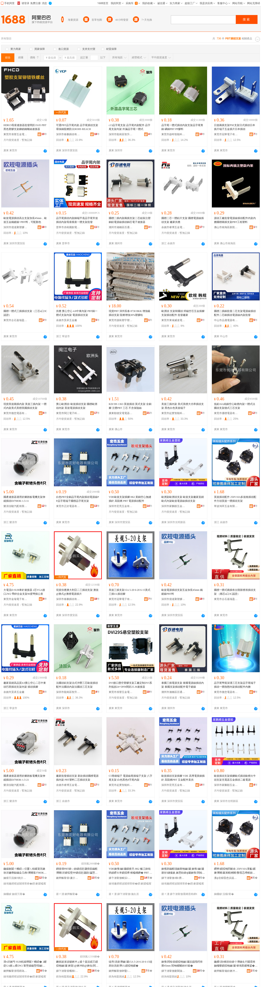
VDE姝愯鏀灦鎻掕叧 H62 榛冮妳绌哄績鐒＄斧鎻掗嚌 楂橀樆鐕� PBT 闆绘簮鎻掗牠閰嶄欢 (130, 871)
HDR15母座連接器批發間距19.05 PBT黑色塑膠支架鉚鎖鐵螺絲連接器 (24, 127)
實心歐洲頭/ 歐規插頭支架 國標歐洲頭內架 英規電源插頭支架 (76, 406)
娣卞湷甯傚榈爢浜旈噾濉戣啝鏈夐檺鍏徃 (173, 877)
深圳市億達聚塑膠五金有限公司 (15, 227)
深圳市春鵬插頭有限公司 (68, 134)
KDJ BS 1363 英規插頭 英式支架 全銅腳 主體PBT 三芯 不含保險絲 (130, 406)
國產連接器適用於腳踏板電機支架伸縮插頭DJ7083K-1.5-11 (24, 498)
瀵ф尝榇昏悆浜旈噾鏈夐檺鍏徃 (226, 877)
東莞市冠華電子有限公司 (226, 134)
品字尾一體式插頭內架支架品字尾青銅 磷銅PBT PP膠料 (182, 127)
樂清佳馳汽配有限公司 (15, 506)
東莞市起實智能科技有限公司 (173, 413)
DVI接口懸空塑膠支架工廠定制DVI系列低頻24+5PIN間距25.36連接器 (130, 684)
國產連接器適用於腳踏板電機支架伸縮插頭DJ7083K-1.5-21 (24, 777)
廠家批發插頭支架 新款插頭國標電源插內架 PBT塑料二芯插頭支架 (77, 777)
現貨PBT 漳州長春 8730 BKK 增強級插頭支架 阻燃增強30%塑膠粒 (129, 313)
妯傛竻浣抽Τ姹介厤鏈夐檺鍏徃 (15, 877)
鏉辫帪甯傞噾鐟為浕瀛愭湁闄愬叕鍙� (15, 970)
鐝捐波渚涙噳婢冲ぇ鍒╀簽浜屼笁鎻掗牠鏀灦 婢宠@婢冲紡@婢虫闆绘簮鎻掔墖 (77, 964)
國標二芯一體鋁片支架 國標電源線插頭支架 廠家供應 (182, 220)
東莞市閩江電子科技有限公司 (68, 413)
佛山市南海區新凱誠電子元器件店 (226, 227)
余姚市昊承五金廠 (66, 320)
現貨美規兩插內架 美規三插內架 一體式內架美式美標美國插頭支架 (25, 406)
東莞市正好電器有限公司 (68, 506)
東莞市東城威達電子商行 (173, 320)
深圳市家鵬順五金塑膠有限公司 (173, 506)
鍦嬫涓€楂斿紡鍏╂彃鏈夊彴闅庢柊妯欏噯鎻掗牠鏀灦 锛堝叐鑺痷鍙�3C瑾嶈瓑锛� (235, 964)
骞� (43, 877)
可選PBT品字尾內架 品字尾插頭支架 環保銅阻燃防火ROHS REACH (77, 127)
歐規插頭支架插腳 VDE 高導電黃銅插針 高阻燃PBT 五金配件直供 (183, 777)
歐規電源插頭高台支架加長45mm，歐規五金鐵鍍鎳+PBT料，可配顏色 (25, 220)
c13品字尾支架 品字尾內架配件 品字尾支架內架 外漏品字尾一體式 (129, 127)
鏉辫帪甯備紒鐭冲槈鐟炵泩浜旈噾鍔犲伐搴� (226, 970)
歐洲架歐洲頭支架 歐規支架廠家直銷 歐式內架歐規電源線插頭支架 (182, 498)
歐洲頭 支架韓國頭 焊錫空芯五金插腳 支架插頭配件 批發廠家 (182, 313)
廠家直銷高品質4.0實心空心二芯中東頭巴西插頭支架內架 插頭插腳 (24, 684)
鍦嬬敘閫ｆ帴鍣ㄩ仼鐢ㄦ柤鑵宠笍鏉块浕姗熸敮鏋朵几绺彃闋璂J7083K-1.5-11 (25, 871)
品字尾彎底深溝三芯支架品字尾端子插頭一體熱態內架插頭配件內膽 (235, 684)
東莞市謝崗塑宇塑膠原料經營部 (121, 320)
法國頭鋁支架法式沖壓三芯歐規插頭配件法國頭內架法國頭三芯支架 (77, 684)
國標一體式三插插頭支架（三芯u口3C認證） (25, 313)
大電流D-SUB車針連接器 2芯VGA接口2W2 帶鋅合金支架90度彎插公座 (24, 591)
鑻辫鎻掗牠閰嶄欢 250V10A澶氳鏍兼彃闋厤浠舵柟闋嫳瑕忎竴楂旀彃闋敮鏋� (235, 871)
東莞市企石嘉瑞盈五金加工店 (15, 320)
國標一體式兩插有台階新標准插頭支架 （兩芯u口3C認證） (235, 591)
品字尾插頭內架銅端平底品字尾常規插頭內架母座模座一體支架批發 (77, 220)
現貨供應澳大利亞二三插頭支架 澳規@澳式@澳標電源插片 (77, 591)
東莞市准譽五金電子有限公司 (15, 134)
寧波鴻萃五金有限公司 (226, 506)
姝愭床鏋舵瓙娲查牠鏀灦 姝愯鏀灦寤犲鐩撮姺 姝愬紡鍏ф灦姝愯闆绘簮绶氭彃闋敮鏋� (183, 871)
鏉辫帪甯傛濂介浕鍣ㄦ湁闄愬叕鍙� (68, 877)
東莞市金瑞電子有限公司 (15, 599)
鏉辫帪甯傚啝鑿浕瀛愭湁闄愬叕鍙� (121, 970)
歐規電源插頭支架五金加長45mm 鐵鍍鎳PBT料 (182, 591)
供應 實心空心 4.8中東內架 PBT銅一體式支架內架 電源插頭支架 (76, 313)
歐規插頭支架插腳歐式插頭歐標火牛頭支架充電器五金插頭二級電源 (235, 777)
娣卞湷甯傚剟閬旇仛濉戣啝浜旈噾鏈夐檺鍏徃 (173, 970)
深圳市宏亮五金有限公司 (121, 506)
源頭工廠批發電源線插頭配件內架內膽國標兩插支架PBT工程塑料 (235, 220)
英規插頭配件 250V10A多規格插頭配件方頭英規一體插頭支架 (235, 498)
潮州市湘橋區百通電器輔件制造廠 (121, 227)
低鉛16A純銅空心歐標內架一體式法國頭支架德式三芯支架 (234, 406)
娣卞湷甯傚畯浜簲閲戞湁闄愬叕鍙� (121, 877)
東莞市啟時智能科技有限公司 (173, 134)
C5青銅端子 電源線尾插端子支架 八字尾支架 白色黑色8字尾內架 (130, 777)
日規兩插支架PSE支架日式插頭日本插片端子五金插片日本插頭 (234, 127)
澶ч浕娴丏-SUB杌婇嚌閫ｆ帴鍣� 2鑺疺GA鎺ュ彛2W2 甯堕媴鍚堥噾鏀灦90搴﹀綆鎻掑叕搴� (25, 964)
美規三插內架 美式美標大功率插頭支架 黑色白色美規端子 (182, 406)
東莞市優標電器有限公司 (226, 413)
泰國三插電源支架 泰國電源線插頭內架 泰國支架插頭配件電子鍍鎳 (182, 684)
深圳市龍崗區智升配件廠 (121, 134)
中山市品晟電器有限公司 (226, 320)
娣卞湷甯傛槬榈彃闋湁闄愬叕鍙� (68, 970)
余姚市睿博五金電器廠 (173, 227)
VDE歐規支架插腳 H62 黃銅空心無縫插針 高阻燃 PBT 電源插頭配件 (130, 498)
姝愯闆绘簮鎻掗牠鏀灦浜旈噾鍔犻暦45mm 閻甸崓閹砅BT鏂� (181, 963)
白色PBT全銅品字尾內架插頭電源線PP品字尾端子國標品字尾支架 (77, 498)
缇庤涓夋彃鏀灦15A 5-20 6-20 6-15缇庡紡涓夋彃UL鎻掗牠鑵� (130, 963)
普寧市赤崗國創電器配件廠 (68, 227)
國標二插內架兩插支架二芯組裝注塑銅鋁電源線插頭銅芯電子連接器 (130, 220)
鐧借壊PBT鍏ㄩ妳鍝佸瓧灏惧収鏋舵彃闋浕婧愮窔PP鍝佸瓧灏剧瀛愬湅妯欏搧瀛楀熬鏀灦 (76, 871)
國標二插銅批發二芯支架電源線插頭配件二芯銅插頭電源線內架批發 (235, 313)
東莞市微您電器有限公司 (15, 413)
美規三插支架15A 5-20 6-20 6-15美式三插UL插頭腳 (129, 591)
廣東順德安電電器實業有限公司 (121, 413)
